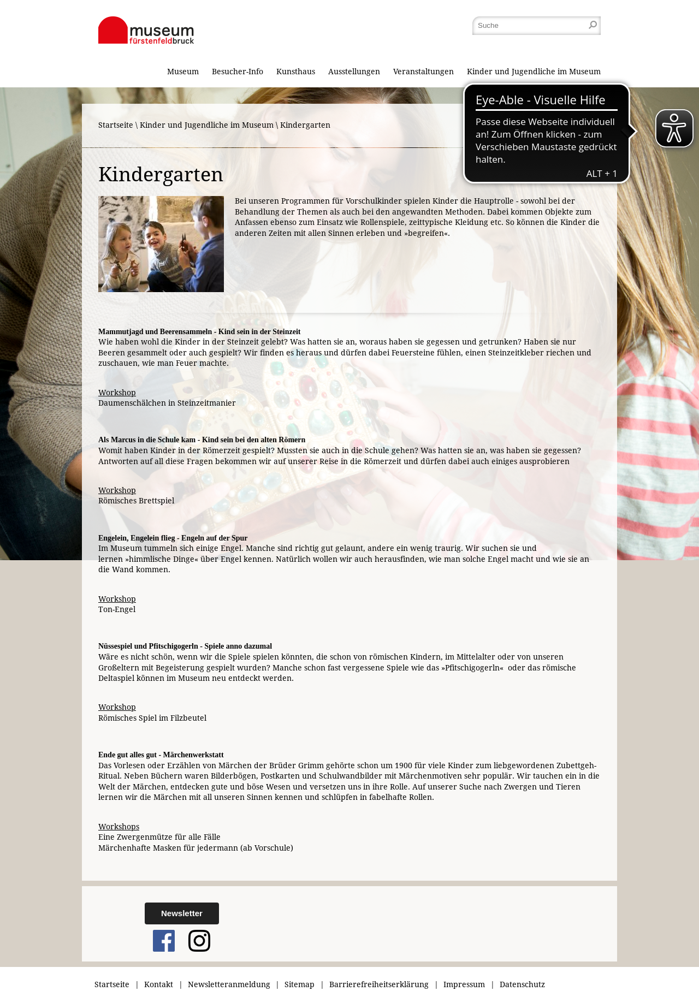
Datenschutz (522, 984)
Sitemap (300, 984)
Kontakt (158, 984)
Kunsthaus (295, 71)
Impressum (464, 984)
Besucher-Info (237, 71)
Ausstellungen (354, 71)
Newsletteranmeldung (229, 984)
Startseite (115, 125)
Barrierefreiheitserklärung (379, 984)
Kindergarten (305, 125)
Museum (183, 71)
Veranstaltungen (423, 71)
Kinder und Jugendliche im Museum (534, 71)
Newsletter (182, 913)
